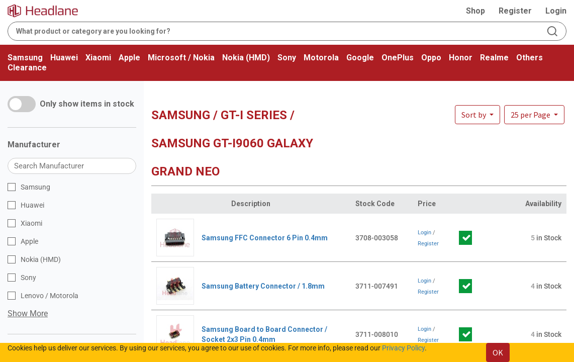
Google (360, 57)
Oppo (431, 57)
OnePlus (397, 57)
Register (515, 11)
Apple (129, 57)
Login (555, 11)
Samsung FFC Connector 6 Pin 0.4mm (265, 238)
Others (529, 57)
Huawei (64, 57)
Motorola (321, 57)
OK (498, 352)
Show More (28, 313)
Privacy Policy (403, 348)
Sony (286, 57)
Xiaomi (98, 57)
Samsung (25, 57)
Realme (494, 57)
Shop (475, 11)
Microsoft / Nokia (181, 57)
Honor (460, 57)
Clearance (27, 67)
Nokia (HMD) (246, 57)
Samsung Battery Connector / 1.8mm (263, 286)
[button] (534, 114)
